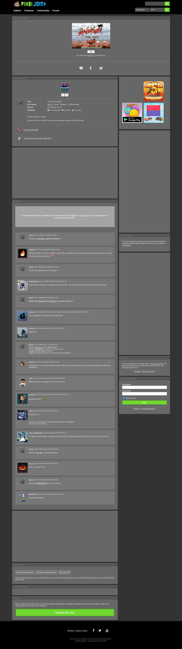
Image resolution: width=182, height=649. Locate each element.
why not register (157, 364)
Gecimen (38, 347)
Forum (55, 10)
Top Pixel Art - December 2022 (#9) (37, 138)
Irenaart (32, 351)
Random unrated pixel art (46, 572)
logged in (91, 55)
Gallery (17, 10)
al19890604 (39, 349)
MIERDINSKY (42, 483)
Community (43, 10)
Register (84, 215)
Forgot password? (148, 409)
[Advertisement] (65, 173)
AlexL (31, 378)
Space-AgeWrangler (35, 433)
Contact (78, 630)
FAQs (104, 641)
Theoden (52, 301)
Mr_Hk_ (40, 453)
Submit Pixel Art (148, 371)
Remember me (131, 398)
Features (29, 10)
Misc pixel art (64, 572)
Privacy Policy (80, 641)
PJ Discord (126, 245)
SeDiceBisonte (34, 281)
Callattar (41, 301)
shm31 (50, 104)
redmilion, (41, 239)
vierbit (31, 353)
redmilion (32, 249)
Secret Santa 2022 (31, 130)
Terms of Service (94, 641)
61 (66, 110)
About (85, 630)
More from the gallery (24, 572)
